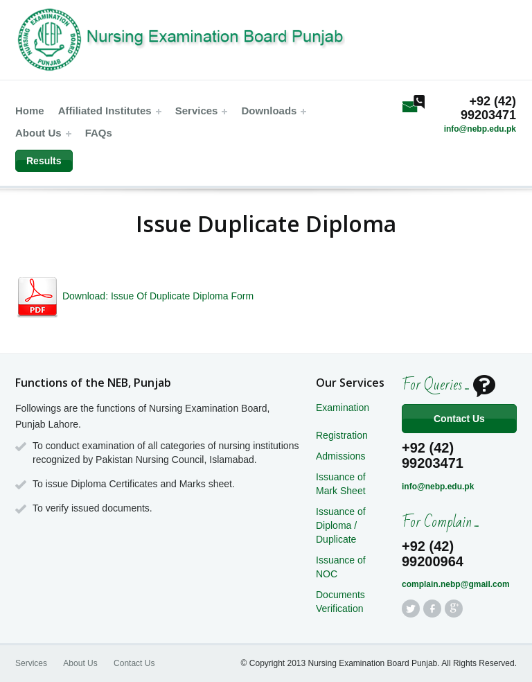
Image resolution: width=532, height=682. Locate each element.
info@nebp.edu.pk (480, 129)
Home (29, 110)
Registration (342, 435)
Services (201, 110)
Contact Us (459, 418)
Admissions (341, 456)
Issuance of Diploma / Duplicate (341, 525)
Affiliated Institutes (109, 110)
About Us (43, 133)
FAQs (98, 133)
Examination (342, 407)
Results (44, 160)
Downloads (273, 110)
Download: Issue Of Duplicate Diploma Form (134, 295)
